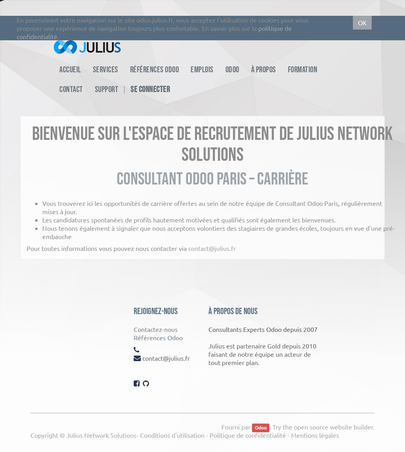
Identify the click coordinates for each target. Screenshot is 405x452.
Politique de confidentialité (248, 435)
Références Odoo (158, 337)
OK (362, 22)
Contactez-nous (156, 329)
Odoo (261, 427)
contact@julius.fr (212, 248)
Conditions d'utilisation (172, 435)
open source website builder (333, 427)
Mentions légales (315, 435)
